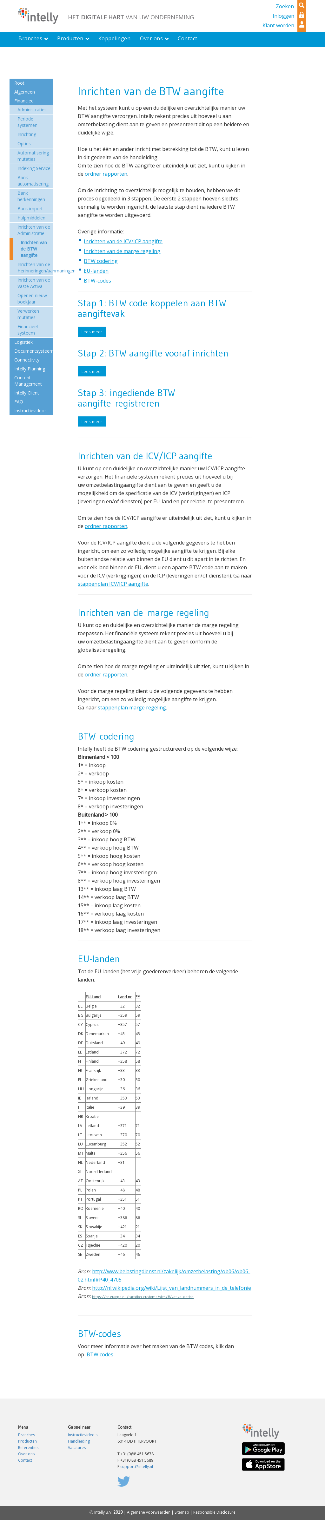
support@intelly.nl (136, 1466)
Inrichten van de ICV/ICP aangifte (123, 241)
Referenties (28, 1447)
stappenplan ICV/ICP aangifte (113, 583)
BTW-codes (97, 280)
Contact (25, 1460)
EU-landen (96, 270)
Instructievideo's (82, 1435)
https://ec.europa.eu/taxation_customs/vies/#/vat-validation (143, 1296)
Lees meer (92, 332)
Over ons (26, 1454)
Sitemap (182, 1512)
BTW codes (100, 1354)
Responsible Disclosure (214, 1512)
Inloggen (283, 15)
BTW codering (101, 261)
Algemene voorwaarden (148, 1512)
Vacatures (77, 1447)
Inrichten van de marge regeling (122, 251)
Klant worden (278, 25)
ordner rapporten (106, 173)
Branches (26, 1435)
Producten (27, 1441)
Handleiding (79, 1441)
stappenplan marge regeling (132, 707)
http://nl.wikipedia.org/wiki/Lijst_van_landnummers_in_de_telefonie (171, 1287)
